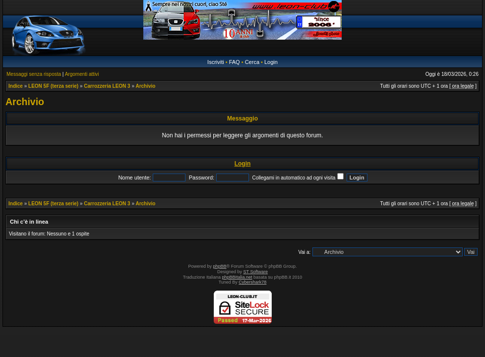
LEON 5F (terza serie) (53, 86)
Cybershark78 (252, 282)
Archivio (145, 86)
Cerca (252, 62)
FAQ (234, 62)
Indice (15, 86)
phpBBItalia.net (237, 277)
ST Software (255, 271)
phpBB (220, 266)
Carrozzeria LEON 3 (107, 86)
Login (271, 62)
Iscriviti (215, 62)
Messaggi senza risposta (33, 74)
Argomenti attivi (82, 74)
